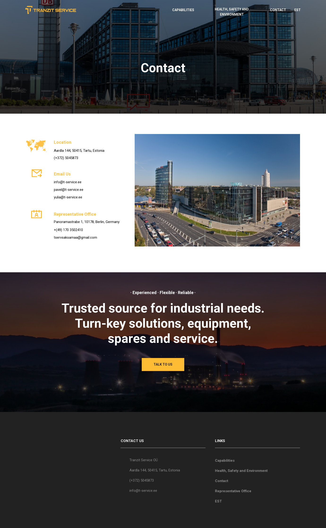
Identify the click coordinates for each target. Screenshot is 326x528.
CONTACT (278, 10)
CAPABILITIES (183, 10)
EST (297, 10)
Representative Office (233, 491)
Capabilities (225, 460)
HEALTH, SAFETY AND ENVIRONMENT (232, 11)
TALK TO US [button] (163, 364)
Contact (221, 481)
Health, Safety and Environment (241, 471)
